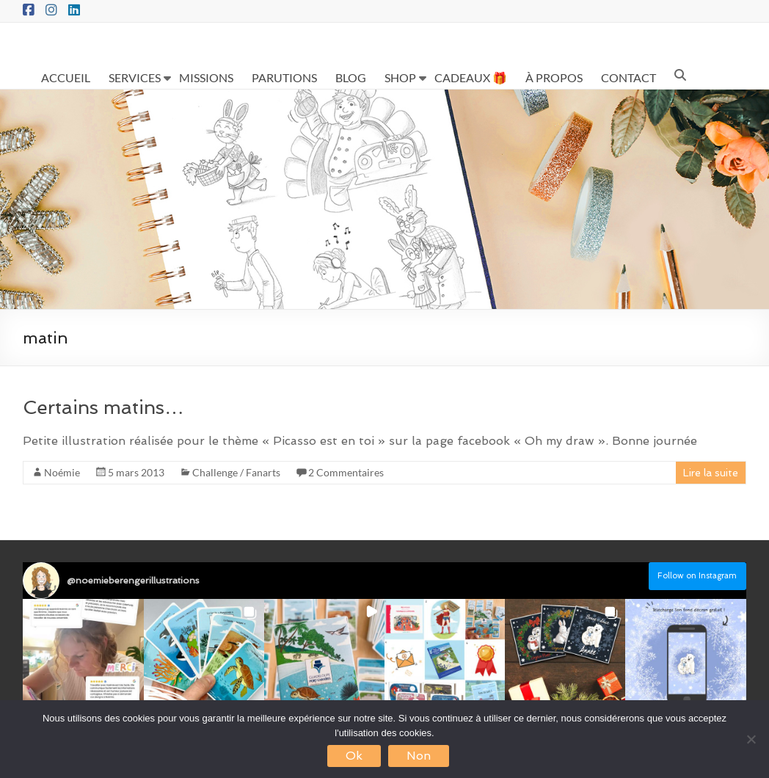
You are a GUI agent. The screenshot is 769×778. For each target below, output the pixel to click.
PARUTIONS (284, 77)
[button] (83, 659)
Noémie (62, 472)
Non (419, 756)
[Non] (750, 739)
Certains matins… (103, 407)
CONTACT (628, 77)
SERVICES (135, 77)
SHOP (400, 77)
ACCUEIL (65, 77)
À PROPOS (554, 77)
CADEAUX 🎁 (470, 77)
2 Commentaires (346, 472)
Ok (354, 756)
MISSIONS (206, 77)
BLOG (350, 77)
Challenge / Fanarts (236, 472)
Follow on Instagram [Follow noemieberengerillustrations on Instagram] (697, 576)
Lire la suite (710, 473)
